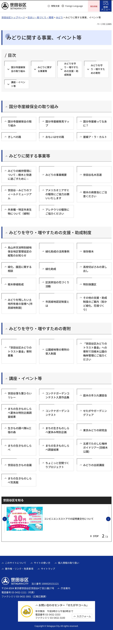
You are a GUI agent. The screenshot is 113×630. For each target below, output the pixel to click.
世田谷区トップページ (13, 17)
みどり (59, 17)
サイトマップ (48, 568)
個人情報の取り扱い (68, 562)
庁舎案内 (65, 587)
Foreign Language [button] (74, 5)
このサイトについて (15, 562)
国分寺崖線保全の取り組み (33, 106)
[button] (53, 6)
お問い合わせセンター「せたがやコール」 (64, 605)
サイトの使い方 (42, 562)
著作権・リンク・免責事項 (19, 568)
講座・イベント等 (25, 378)
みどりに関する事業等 (29, 155)
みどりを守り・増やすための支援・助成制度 (50, 232)
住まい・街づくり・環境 (40, 17)
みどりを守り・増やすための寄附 (40, 328)
